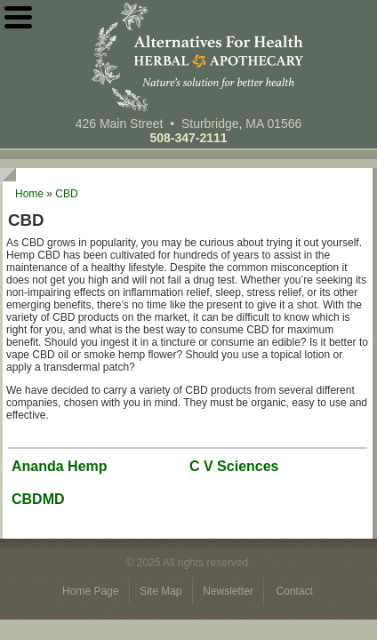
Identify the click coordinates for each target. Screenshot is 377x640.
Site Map (162, 591)
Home (29, 194)
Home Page (92, 591)
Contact (295, 591)
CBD (66, 194)
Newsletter (229, 591)
